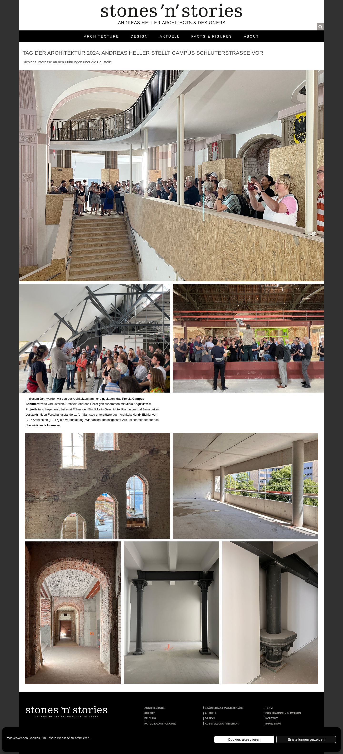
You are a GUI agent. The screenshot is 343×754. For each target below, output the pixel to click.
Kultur (149, 713)
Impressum (273, 723)
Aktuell (170, 36)
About (251, 36)
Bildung (150, 718)
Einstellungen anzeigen (306, 739)
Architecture (101, 36)
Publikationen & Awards (283, 713)
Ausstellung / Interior (222, 723)
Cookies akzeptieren (244, 739)
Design (139, 36)
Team (269, 707)
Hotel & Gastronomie (160, 723)
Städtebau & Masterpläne (224, 707)
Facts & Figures (211, 36)
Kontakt (271, 718)
